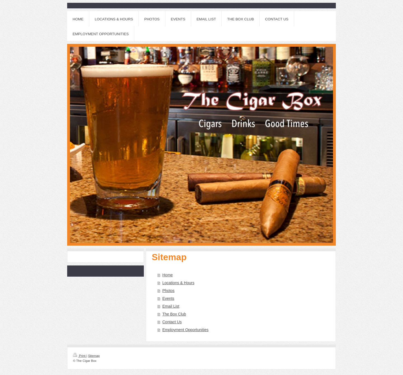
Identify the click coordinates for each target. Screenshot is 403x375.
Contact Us (172, 322)
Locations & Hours (178, 283)
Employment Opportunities (185, 329)
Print (79, 355)
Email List (170, 306)
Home (167, 275)
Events (168, 298)
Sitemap (94, 355)
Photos (168, 290)
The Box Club (174, 314)
